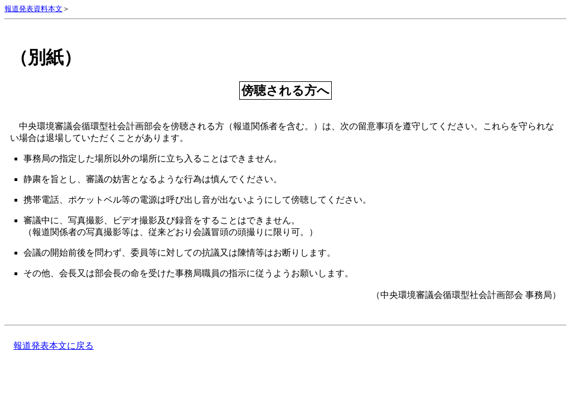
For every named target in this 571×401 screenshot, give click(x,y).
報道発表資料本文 (33, 9)
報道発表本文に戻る (53, 345)
